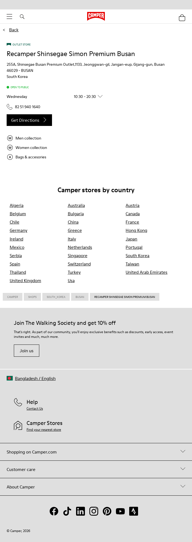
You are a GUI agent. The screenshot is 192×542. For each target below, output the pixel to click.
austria (132, 205)
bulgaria (76, 214)
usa (71, 280)
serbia (16, 255)
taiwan (132, 264)
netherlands (80, 247)
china (73, 222)
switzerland (79, 264)
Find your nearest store (44, 429)
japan (131, 239)
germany (18, 230)
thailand (18, 272)
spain (15, 264)
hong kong (136, 230)
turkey (74, 272)
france (132, 222)
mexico (17, 247)
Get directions (29, 120)
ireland (16, 239)
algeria (17, 205)
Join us (26, 351)
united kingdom (25, 280)
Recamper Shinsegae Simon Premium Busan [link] (124, 297)
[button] (57, 96)
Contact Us (35, 408)
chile (14, 222)
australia (76, 205)
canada (133, 214)
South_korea (56, 297)
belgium (18, 214)
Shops (32, 297)
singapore (77, 255)
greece (75, 230)
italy (72, 239)
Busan (80, 297)
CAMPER (12, 297)
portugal (134, 247)
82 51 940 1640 (23, 107)
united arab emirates (146, 272)
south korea (137, 255)
